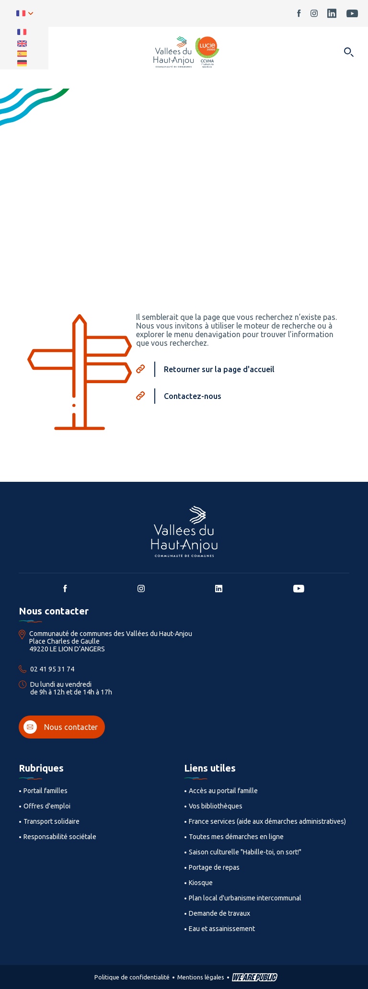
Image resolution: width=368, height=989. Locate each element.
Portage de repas (214, 867)
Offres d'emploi (46, 806)
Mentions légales (200, 977)
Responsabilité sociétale (59, 837)
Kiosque (201, 883)
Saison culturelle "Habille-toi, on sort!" (245, 852)
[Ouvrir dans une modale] (349, 52)
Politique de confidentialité (132, 977)
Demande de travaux (219, 913)
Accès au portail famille (223, 791)
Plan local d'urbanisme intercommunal (245, 898)
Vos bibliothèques (215, 806)
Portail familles (45, 791)
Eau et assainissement (222, 928)
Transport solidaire (51, 821)
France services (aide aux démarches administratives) (267, 821)
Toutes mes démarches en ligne (236, 837)
